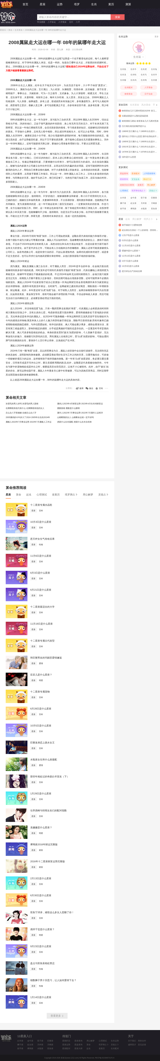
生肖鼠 (137, 56)
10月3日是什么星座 (40, 522)
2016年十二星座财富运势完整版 (47, 861)
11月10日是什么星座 (131, 245)
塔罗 (77, 4)
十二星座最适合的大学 (42, 606)
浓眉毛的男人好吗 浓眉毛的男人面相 (22, 403)
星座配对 (136, 173)
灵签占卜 (103, 494)
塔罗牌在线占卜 (139, 190)
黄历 (111, 4)
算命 (10, 30)
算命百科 (123, 105)
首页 (25, 4)
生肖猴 (123, 80)
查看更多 (56, 1015)
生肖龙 (123, 74)
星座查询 (124, 179)
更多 (157, 36)
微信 (91, 388)
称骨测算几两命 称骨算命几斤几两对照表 (140, 121)
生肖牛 (133, 69)
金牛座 (133, 198)
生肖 (94, 4)
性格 (41, 544)
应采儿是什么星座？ (41, 674)
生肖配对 (129, 87)
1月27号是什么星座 (130, 235)
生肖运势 (115, 1041)
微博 (81, 388)
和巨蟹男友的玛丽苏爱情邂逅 (46, 657)
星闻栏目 (66, 1041)
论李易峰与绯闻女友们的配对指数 (48, 810)
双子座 (144, 198)
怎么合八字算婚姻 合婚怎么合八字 (21, 413)
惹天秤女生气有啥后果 (42, 539)
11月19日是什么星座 (41, 623)
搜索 (117, 17)
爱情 (41, 663)
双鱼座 (154, 208)
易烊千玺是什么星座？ (42, 929)
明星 (41, 680)
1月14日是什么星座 (40, 997)
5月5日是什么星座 (130, 240)
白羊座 (123, 198)
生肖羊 (154, 74)
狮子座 (123, 203)
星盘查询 (124, 173)
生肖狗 (144, 80)
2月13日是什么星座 (40, 878)
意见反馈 (142, 1044)
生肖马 (144, 74)
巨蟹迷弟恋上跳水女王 (42, 742)
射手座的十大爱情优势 (132, 225)
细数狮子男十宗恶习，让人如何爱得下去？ (53, 980)
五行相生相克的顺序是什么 (134, 126)
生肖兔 (154, 69)
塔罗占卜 (148, 219)
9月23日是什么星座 (40, 946)
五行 (71, 22)
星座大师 (78, 1048)
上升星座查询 (149, 173)
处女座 (133, 203)
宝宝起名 (136, 179)
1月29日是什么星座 (40, 793)
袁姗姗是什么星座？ (41, 827)
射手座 (123, 208)
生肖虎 (144, 69)
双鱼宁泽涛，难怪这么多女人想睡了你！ (52, 912)
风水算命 (146, 105)
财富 (41, 850)
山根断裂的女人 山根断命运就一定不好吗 (75, 417)
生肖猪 (154, 80)
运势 (60, 4)
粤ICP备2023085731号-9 (104, 1058)
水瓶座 (144, 208)
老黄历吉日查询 (127, 185)
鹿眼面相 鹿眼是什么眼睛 (68, 408)
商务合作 (142, 1041)
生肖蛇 (133, 74)
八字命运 (52, 22)
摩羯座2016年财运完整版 (44, 844)
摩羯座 (133, 208)
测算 (128, 4)
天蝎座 (154, 203)
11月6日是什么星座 (40, 556)
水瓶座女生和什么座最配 (43, 759)
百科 (41, 510)
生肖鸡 (133, 80)
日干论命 (149, 94)
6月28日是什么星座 (40, 708)
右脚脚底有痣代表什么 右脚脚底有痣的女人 (25, 408)
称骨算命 (129, 94)
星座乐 (3, 30)
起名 (28, 494)
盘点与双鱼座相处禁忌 (42, 963)
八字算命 (62, 22)
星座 (42, 4)
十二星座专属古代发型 (42, 640)
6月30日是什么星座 (40, 895)
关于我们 (132, 1041)
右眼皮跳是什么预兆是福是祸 (135, 116)
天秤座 (144, 203)
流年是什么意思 (129, 157)
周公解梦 (88, 494)
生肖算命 (19, 30)
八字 (78, 22)
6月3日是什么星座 (40, 573)
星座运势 (66, 1044)
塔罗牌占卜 (71, 494)
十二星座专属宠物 (40, 691)
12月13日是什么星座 (131, 256)
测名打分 (147, 179)
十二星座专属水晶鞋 (41, 505)
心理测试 (42, 494)
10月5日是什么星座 (40, 725)
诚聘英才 (132, 1044)
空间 (101, 388)
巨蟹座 (154, 198)
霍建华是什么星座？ (131, 251)
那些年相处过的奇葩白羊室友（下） (49, 776)
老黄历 (56, 494)
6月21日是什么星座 (40, 589)
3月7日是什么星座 (130, 261)
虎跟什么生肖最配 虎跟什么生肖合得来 (74, 422)
